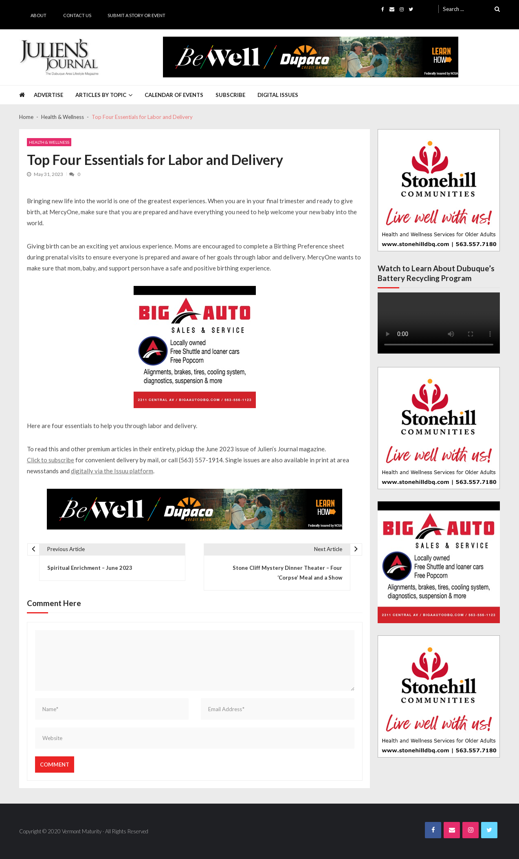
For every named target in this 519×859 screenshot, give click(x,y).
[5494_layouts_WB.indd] (310, 57)
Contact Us (77, 15)
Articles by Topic (100, 95)
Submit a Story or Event (136, 15)
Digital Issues (277, 95)
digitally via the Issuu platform (112, 471)
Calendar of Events (174, 95)
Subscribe (230, 95)
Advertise (48, 95)
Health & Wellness (49, 142)
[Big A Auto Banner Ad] (195, 347)
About (38, 15)
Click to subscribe (50, 460)
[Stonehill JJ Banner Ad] (439, 190)
